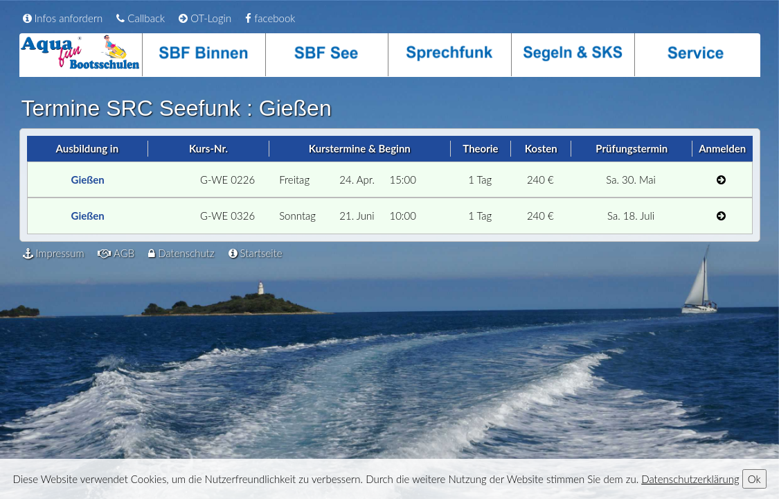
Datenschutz (181, 253)
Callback (140, 18)
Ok (754, 479)
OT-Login (205, 18)
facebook (270, 18)
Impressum (53, 253)
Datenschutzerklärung (690, 479)
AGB (116, 253)
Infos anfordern (63, 18)
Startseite (256, 253)
